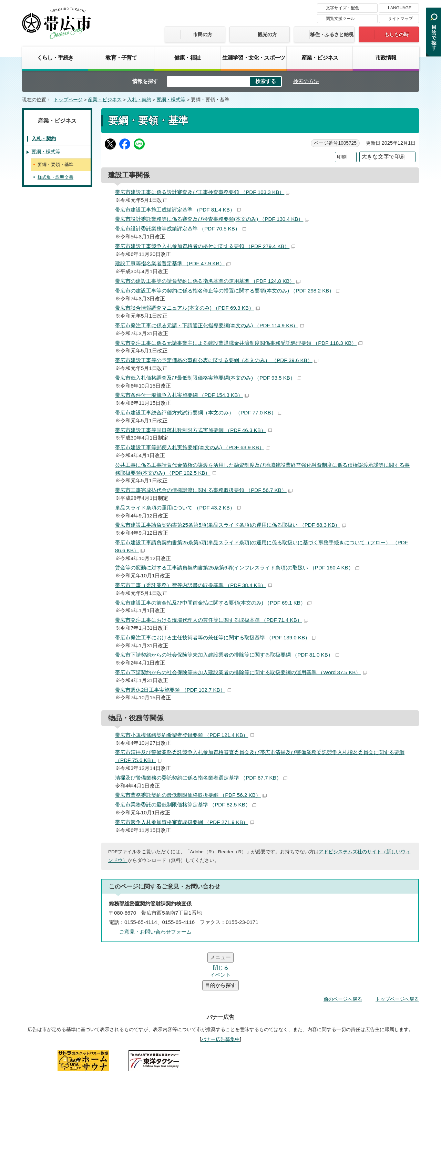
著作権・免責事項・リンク (212, 1060)
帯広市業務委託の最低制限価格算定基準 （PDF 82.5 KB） (185, 804)
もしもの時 (396, 34)
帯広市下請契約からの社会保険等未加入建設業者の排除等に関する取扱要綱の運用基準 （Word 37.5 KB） (241, 672)
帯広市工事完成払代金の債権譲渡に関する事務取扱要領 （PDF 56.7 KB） (204, 490)
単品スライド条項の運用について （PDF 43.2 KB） (178, 508)
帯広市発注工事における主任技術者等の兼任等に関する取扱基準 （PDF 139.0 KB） (215, 637)
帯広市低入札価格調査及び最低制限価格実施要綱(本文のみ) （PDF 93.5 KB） (208, 378)
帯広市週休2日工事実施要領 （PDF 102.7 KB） (173, 690)
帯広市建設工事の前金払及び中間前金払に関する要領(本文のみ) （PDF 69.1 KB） (213, 603)
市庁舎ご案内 (86, 1111)
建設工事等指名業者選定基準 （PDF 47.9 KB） (172, 263)
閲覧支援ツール (340, 18)
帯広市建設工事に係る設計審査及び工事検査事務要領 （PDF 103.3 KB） (202, 192)
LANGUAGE (399, 8)
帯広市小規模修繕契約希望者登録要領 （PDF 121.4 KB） (184, 735)
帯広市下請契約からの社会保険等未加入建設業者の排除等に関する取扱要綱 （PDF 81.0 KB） (227, 655)
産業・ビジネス (319, 57)
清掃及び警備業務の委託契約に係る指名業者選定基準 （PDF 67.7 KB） (201, 778)
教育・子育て (121, 57)
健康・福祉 (187, 57)
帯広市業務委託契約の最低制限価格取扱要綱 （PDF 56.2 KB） (191, 795)
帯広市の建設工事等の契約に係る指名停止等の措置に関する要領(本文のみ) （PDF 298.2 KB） (227, 291)
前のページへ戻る (343, 957)
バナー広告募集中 (220, 998)
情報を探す (145, 81)
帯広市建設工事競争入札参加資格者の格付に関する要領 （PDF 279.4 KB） (205, 246)
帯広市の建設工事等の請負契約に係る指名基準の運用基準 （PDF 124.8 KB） (207, 281)
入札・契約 (139, 99)
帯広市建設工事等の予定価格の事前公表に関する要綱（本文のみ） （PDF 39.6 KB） (216, 360)
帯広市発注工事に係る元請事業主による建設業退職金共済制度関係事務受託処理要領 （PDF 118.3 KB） (238, 343)
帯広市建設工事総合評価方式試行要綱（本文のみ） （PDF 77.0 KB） (198, 412)
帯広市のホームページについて (129, 1060)
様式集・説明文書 (55, 177)
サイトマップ (400, 18)
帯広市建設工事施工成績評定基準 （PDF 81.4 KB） (178, 210)
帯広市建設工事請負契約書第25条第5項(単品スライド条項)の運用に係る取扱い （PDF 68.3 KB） (230, 525)
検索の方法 (306, 81)
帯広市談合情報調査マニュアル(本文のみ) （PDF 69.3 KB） (187, 308)
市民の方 (202, 34)
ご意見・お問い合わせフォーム (155, 932)
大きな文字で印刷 (383, 156)
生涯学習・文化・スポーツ (253, 57)
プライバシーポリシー (284, 1060)
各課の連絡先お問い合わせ (367, 1104)
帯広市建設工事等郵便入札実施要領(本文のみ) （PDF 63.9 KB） (192, 447)
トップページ (68, 99)
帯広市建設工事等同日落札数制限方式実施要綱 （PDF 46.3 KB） (193, 430)
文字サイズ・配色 (342, 8)
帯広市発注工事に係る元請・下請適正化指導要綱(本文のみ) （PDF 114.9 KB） (209, 325)
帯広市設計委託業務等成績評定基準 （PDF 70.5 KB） (180, 228)
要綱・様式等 (170, 99)
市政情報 (386, 57)
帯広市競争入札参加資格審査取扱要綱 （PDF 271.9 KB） (184, 822)
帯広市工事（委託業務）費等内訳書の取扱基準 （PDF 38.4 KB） (193, 585)
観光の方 (267, 34)
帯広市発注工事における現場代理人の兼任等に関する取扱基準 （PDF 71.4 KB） (211, 620)
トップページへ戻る (397, 957)
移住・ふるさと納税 (331, 34)
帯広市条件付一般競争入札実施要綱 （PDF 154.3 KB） (182, 395)
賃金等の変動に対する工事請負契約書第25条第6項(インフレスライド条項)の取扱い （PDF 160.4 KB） (237, 567)
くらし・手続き (55, 57)
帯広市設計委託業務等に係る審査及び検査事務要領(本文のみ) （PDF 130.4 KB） (212, 219)
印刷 (342, 156)
